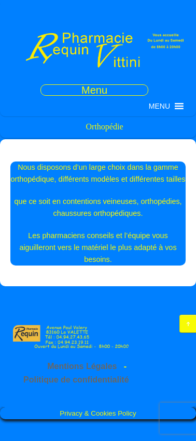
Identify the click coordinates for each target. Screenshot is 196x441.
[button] (159, 106)
